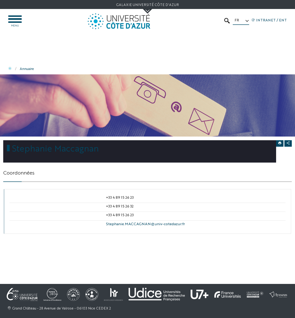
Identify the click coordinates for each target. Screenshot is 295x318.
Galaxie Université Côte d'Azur (147, 4)
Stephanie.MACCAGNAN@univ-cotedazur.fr (145, 223)
